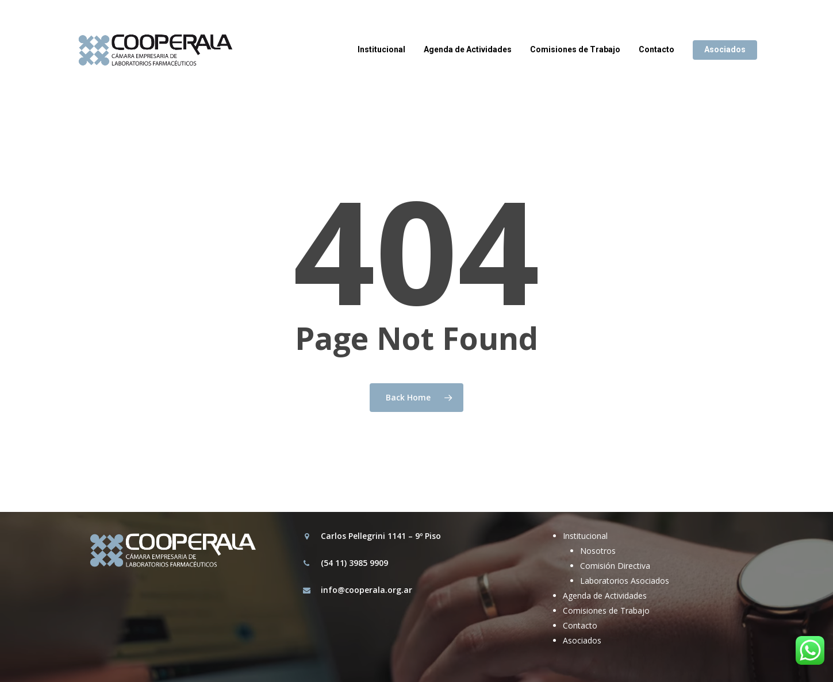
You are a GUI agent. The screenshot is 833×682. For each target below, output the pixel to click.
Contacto (580, 625)
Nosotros (598, 550)
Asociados (582, 640)
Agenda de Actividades (605, 595)
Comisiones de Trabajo (606, 610)
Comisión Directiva (615, 565)
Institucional (585, 535)
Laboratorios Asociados (624, 580)
